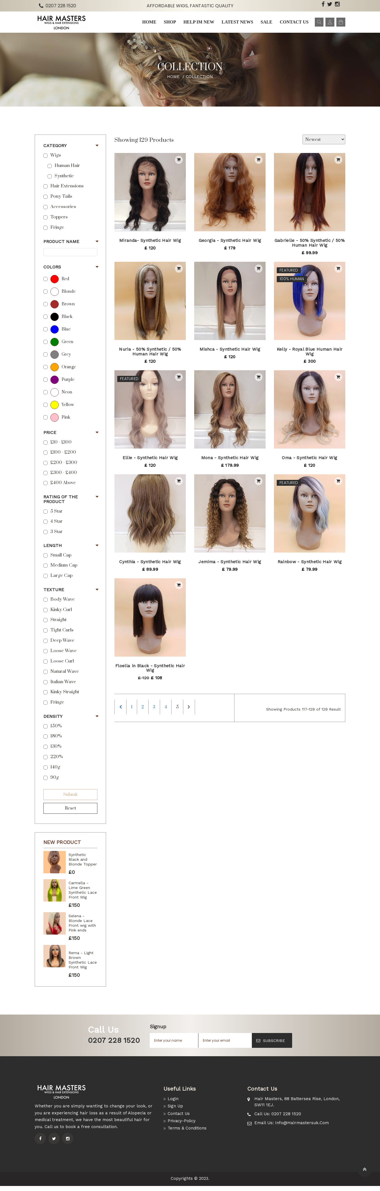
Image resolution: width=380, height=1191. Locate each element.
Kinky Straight (64, 697)
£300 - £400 (63, 478)
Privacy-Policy (182, 1126)
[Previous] (121, 713)
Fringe (57, 232)
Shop (169, 24)
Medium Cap (63, 570)
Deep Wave (62, 645)
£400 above (63, 488)
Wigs (55, 160)
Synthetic (64, 181)
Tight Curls (62, 635)
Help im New (197, 24)
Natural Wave (64, 676)
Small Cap (60, 560)
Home (149, 24)
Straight (58, 625)
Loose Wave (63, 656)
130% (55, 751)
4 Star (56, 526)
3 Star (56, 536)
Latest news (235, 24)
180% (56, 741)
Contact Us (179, 1118)
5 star (56, 516)
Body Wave (62, 604)
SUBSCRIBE (270, 1045)
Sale (264, 24)
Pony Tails (61, 201)
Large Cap (61, 581)
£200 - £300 (63, 467)
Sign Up (176, 1111)
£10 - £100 (61, 447)
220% (56, 762)
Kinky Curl (61, 614)
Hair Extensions (67, 191)
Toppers (59, 222)
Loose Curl (62, 666)
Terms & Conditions (188, 1133)
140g (55, 772)
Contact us (291, 24)
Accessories (63, 212)
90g (54, 782)
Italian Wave (63, 687)
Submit (70, 799)
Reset (70, 813)
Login (173, 1104)
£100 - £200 (63, 457)
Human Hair (67, 170)
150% (56, 731)
